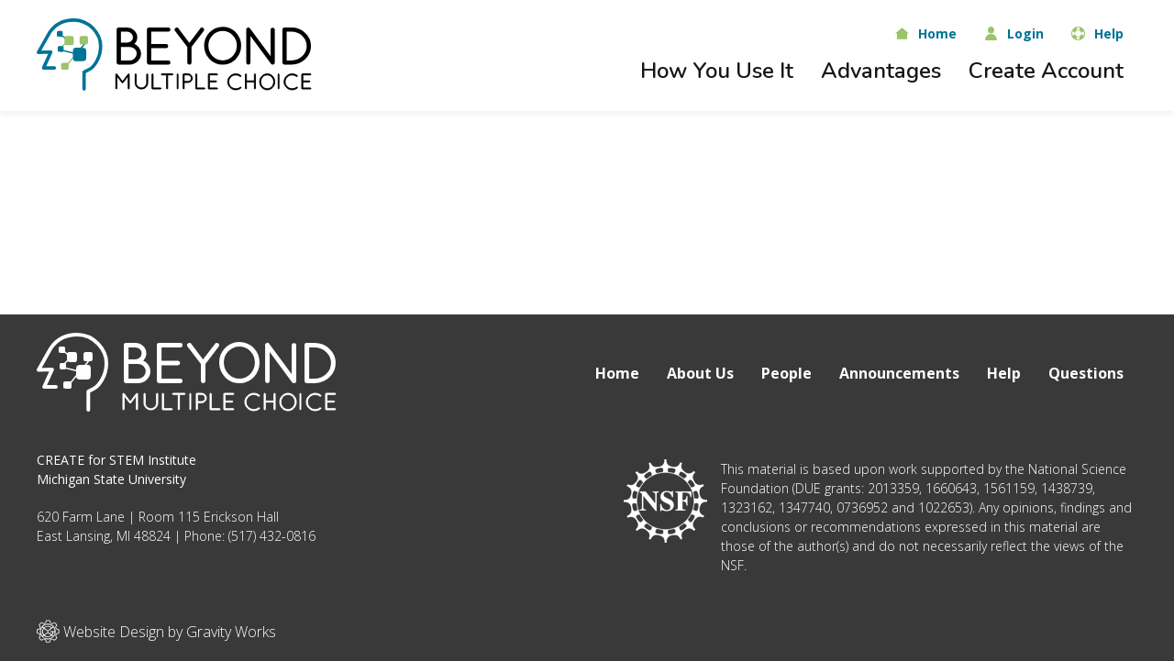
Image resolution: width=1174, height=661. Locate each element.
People (786, 373)
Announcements (899, 373)
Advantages (881, 70)
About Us (700, 373)
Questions (1086, 373)
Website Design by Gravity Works (156, 631)
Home (617, 373)
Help (1004, 373)
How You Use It (716, 70)
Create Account (1046, 70)
